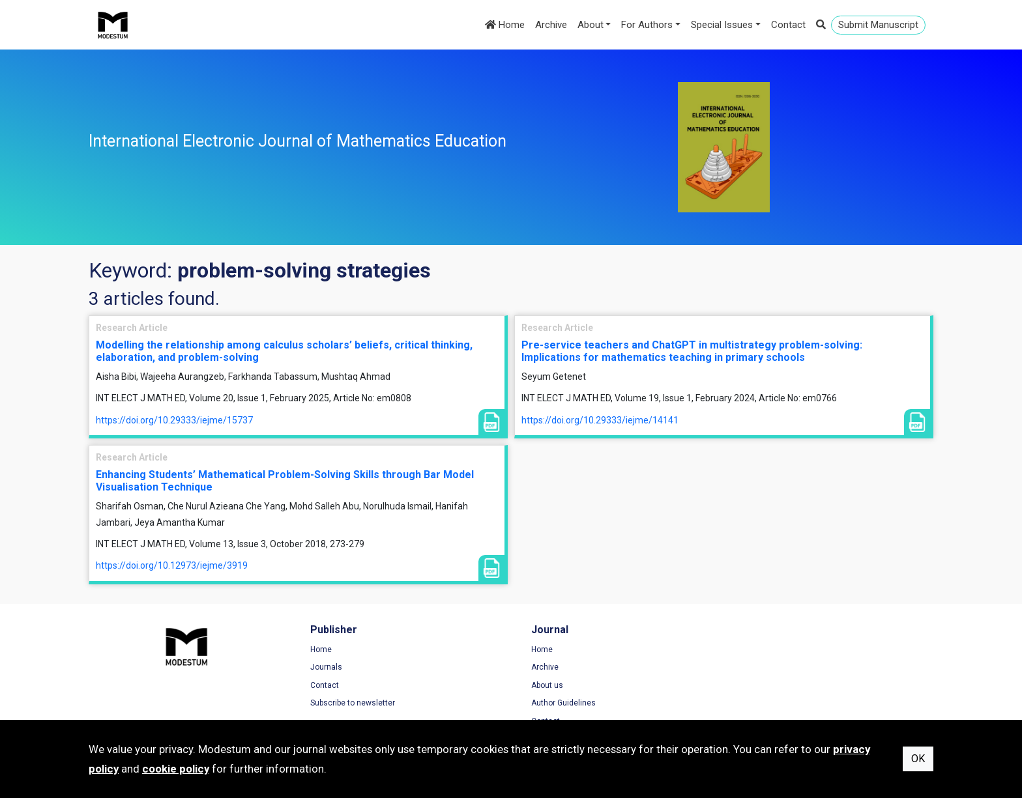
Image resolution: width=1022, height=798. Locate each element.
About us (540, 685)
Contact (788, 25)
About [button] (590, 25)
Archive (551, 25)
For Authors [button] (647, 25)
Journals (322, 667)
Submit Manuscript (878, 25)
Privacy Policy (766, 667)
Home (505, 25)
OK (918, 758)
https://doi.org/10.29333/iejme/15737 (174, 420)
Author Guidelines (556, 703)
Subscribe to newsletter (348, 703)
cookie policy (175, 768)
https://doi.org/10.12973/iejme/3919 (172, 565)
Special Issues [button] (722, 25)
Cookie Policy (766, 685)
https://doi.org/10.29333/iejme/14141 (600, 420)
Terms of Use (766, 649)
